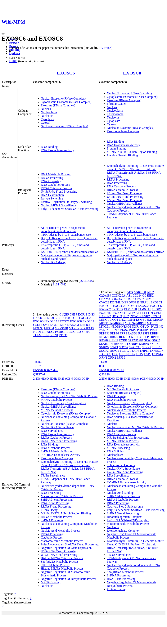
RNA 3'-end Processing (55, 503)
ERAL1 (145, 302)
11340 (103, 361)
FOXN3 (118, 312)
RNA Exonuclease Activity (57, 150)
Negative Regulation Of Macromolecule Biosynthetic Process (65, 573)
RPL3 (137, 336)
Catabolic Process (52, 537)
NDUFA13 (87, 328)
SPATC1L (135, 347)
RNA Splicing (115, 451)
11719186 (105, 47)
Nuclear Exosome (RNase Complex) (63, 98)
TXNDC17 (156, 350)
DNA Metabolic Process (56, 174)
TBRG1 (114, 350)
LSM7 (54, 324)
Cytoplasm (47, 119)
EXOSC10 (71, 318)
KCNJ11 (156, 316)
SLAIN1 (104, 343)
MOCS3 (38, 328)
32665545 (86, 281)
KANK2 (144, 316)
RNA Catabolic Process (55, 184)
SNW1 (114, 347)
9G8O (77, 378)
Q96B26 (104, 374)
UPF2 (45, 335)
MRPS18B (61, 328)
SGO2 (156, 340)
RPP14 (155, 336)
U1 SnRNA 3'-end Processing (125, 193)
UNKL (123, 354)
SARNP (133, 340)
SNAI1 (124, 343)
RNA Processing (51, 181)
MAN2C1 (73, 324)
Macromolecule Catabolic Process (62, 496)
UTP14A (157, 354)
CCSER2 (148, 295)
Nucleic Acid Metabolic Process (60, 530)
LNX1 (123, 319)
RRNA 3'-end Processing (56, 506)
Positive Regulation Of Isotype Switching (66, 202)
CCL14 (137, 295)
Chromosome (115, 114)
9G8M (135, 378)
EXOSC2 (85, 318)
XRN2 (112, 357)
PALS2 (49, 331)
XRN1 (54, 335)
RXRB (123, 340)
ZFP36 (63, 335)
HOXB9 (117, 316)
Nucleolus (47, 115)
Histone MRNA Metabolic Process (62, 568)
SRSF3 (86, 331)
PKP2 (132, 330)
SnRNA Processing (52, 520)
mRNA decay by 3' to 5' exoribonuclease (66, 234)
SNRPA (133, 343)
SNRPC (154, 343)
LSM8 (62, 324)
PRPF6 (114, 333)
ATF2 (150, 292)
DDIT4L (115, 302)
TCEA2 (124, 350)
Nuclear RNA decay (53, 262)
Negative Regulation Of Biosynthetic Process (69, 578)
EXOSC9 (88, 321)
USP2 (139, 354)
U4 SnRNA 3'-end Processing (59, 191)
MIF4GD (86, 324)
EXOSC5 (51, 321)
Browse (14, 42)
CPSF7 (139, 299)
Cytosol (45, 122)
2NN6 (37, 378)
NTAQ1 (126, 326)
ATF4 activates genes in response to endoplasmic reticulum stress (63, 229)
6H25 (61, 378)
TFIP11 (144, 350)
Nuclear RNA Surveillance (57, 427)
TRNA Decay (49, 510)
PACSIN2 (157, 326)
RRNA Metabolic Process (56, 516)
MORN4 (130, 323)
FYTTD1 (147, 312)
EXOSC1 (156, 302)
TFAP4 (134, 350)
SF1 (140, 340)
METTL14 (105, 323)
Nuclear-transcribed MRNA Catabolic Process (69, 396)
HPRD (13, 61)
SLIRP (115, 343)
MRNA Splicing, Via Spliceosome (128, 437)
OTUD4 (145, 326)
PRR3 (123, 333)
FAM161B (130, 309)
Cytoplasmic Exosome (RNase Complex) (66, 102)
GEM (157, 312)
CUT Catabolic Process (55, 565)
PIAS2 (124, 330)
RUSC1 (113, 340)
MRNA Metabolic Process (57, 410)
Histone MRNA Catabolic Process (62, 558)
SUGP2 (104, 350)
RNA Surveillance (52, 430)
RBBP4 (154, 333)
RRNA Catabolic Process (56, 188)
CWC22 (104, 302)
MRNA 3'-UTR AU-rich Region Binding (132, 152)
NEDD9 (115, 326)
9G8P (85, 378)
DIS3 (91, 314)
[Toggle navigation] (3, 33)
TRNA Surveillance (53, 475)
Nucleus (46, 108)
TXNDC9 (105, 354)
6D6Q (45, 378)
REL (122, 336)
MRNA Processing (118, 448)
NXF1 (136, 326)
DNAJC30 (39, 318)
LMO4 (114, 319)
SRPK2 (146, 347)
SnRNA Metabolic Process (57, 451)
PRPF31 (104, 333)
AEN (130, 292)
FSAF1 (136, 312)
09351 (103, 366)
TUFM (37, 335)
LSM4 (140, 319)
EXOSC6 (66, 72)
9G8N (69, 378)
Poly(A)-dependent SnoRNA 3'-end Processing (69, 208)
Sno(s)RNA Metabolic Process (59, 561)
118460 (37, 361)
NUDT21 (39, 331)
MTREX (74, 328)
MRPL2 (141, 323)
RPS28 (103, 340)
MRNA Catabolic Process (56, 399)
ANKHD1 (140, 292)
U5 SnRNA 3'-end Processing (125, 200)
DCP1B (83, 314)
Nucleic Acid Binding (120, 492)
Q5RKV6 (39, 374)
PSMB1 (60, 331)
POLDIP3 (143, 330)
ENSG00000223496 (45, 370)
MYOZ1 (104, 326)
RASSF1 (143, 333)
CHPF (73, 314)
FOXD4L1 (105, 312)
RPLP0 (145, 336)
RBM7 (114, 336)
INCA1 (134, 316)
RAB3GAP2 (73, 331)
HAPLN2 (105, 316)
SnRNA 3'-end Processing (57, 499)
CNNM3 (104, 299)
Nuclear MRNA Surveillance (58, 205)
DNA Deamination (52, 195)
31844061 (59, 284)
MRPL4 (49, 328)
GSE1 (36, 324)
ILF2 (126, 316)
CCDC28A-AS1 (122, 295)
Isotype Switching (52, 198)
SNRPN (104, 347)
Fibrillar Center (116, 103)
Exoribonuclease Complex (123, 131)
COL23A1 (117, 299)
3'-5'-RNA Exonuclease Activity (60, 454)
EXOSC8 (132, 72)
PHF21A (114, 330)
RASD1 (133, 333)
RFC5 (129, 336)
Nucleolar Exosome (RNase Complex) (64, 126)
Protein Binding (116, 148)
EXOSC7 (63, 321)
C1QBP (64, 314)
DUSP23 (134, 302)
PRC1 (153, 330)
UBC (115, 354)
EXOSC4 (39, 321)
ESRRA (60, 318)
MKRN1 (118, 323)
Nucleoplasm (49, 112)
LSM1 (45, 324)
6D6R (53, 378)
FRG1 (127, 312)
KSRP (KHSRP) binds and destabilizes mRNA (69, 251)
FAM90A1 (144, 309)
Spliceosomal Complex (121, 465)
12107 (37, 366)
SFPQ (147, 340)
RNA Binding (49, 146)
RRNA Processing (52, 177)
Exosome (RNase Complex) (58, 105)
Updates (14, 53)
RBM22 (104, 336)
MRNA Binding (51, 582)
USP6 (147, 354)
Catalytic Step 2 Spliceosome (125, 506)
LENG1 (104, 319)
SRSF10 (157, 347)
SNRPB (144, 343)
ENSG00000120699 (111, 370)
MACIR (158, 319)
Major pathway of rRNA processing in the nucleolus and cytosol (66, 257)
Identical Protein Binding (122, 155)
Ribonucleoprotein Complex (124, 516)
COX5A (129, 299)
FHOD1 (157, 309)
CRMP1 (150, 299)
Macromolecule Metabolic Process (62, 541)
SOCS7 (123, 347)
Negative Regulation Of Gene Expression (66, 547)
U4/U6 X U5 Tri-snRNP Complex (128, 520)
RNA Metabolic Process (55, 448)
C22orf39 (105, 295)
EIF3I (50, 318)
